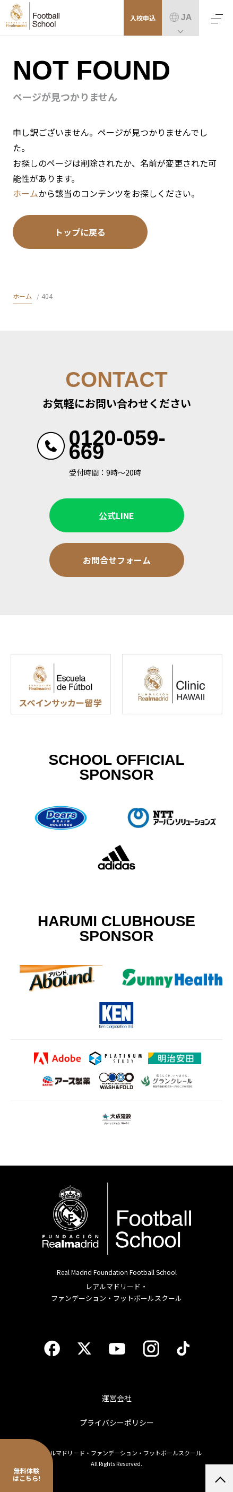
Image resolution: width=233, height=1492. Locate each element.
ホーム (25, 193)
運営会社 (117, 1398)
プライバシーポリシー (117, 1422)
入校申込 (143, 17)
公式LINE (116, 515)
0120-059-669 (117, 444)
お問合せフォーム (117, 560)
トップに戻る (80, 232)
